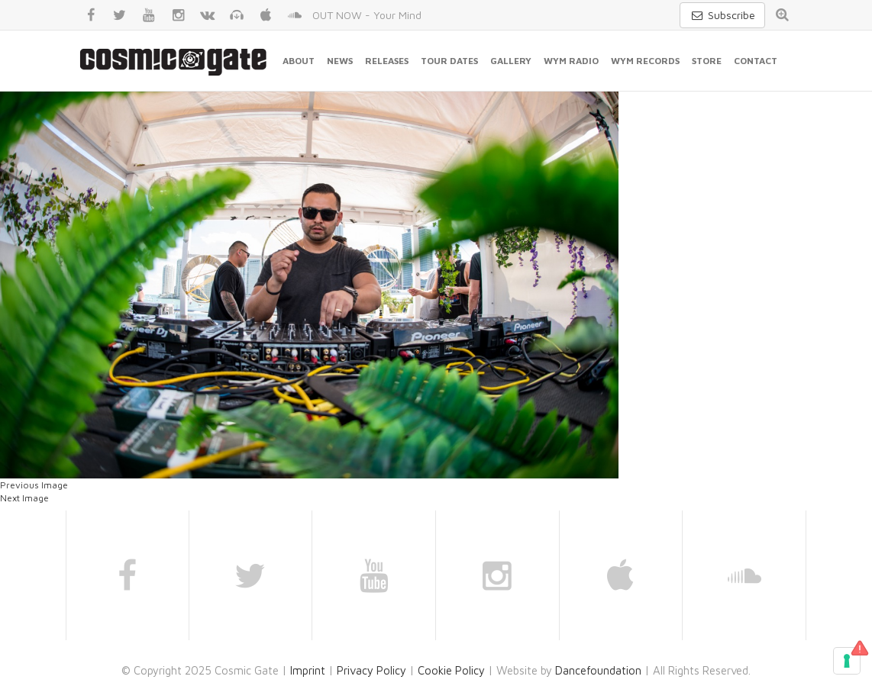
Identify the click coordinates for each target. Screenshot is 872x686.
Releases (387, 60)
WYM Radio (571, 60)
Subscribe (722, 14)
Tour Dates (449, 60)
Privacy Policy (371, 670)
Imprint (307, 670)
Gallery (510, 60)
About (299, 60)
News (340, 60)
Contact (755, 60)
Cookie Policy (451, 670)
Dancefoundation (598, 670)
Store (707, 60)
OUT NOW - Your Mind (366, 14)
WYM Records (645, 60)
